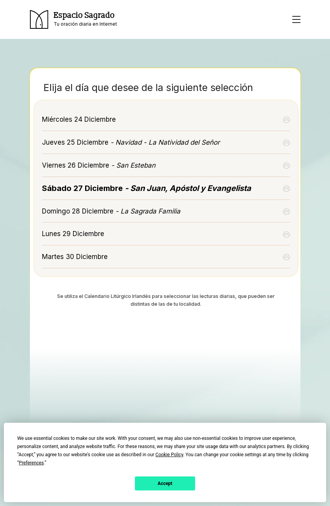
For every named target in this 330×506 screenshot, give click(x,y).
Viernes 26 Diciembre (98, 165)
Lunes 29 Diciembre (73, 234)
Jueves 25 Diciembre (131, 142)
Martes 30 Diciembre (75, 257)
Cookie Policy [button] (169, 454)
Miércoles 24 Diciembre (79, 119)
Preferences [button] (31, 463)
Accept (165, 483)
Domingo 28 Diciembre (111, 211)
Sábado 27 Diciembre (146, 188)
